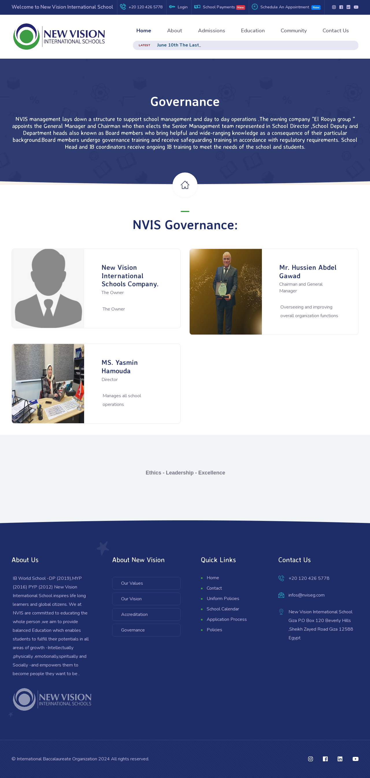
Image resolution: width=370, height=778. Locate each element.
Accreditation (134, 614)
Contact (214, 588)
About (174, 30)
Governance (133, 630)
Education (253, 30)
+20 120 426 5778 (145, 7)
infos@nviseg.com (306, 595)
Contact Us (336, 30)
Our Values (132, 583)
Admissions (211, 30)
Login (183, 7)
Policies (214, 630)
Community (294, 30)
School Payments (219, 7)
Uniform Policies (223, 598)
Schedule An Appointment (284, 7)
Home (143, 30)
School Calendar (223, 609)
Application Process (227, 619)
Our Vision (131, 599)
